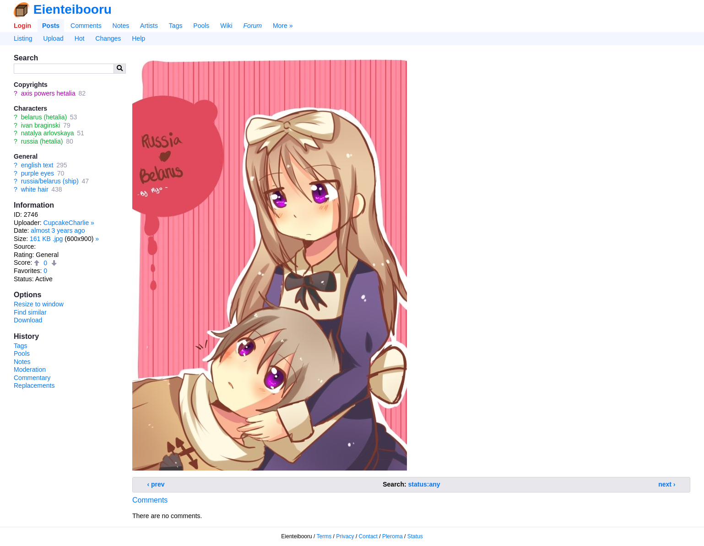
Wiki (226, 25)
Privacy (345, 536)
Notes (121, 25)
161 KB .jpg (46, 238)
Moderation (30, 369)
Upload (53, 38)
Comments (86, 25)
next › (666, 484)
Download (28, 320)
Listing (23, 38)
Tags (176, 25)
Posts (51, 25)
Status (415, 536)
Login (22, 25)
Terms (324, 536)
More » (283, 25)
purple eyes (37, 173)
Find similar (30, 312)
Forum (253, 25)
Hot (80, 38)
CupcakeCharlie (66, 222)
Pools (201, 25)
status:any (424, 484)
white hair (35, 189)
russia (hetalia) (42, 141)
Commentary (32, 377)
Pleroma (392, 536)
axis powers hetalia (48, 93)
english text (37, 165)
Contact (368, 536)
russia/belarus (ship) (50, 181)
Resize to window (39, 304)
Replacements (34, 385)
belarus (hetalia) (44, 117)
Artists (149, 25)
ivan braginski (40, 125)
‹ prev (156, 484)
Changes (108, 38)
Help (138, 38)
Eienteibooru (72, 9)
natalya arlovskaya (47, 133)
